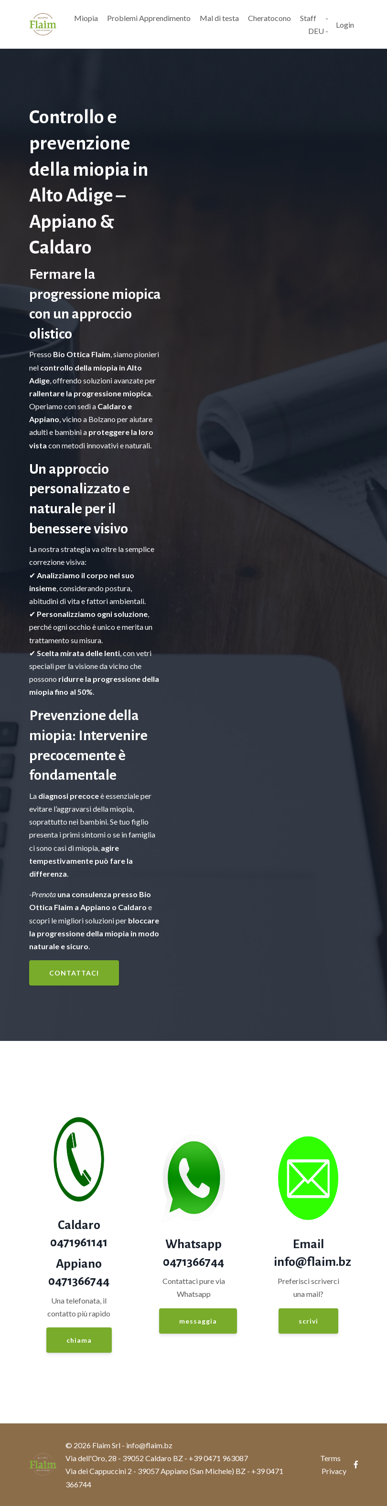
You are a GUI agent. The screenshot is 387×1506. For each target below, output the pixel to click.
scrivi (308, 1321)
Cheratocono (269, 17)
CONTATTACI (74, 973)
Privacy (334, 1470)
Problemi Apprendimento (149, 17)
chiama (79, 1340)
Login (345, 24)
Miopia (86, 17)
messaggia (198, 1321)
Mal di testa (219, 17)
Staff (308, 17)
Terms (330, 1458)
